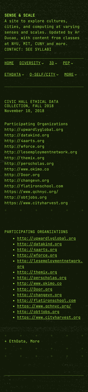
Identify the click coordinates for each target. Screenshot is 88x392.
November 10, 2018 (24, 110)
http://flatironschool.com (46, 300)
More (35, 341)
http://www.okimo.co (39, 283)
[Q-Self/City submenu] (57, 74)
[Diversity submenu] (43, 63)
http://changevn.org (39, 294)
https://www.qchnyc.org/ (44, 306)
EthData (17, 341)
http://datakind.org (39, 243)
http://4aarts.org (37, 249)
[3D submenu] (56, 63)
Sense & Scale (19, 15)
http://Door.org (34, 289)
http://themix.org (37, 272)
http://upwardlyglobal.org (46, 238)
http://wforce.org (37, 255)
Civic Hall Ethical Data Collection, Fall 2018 (31, 104)
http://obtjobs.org (38, 311)
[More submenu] (76, 74)
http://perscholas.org (41, 277)
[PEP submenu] (72, 63)
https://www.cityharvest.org (48, 317)
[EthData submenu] (23, 74)
